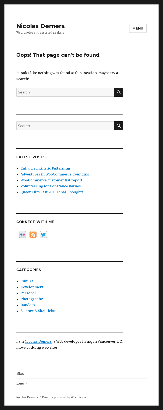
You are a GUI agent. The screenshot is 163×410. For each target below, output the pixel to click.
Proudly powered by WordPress (64, 397)
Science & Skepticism (39, 311)
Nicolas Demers (40, 26)
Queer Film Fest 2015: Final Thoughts (52, 192)
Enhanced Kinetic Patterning (45, 168)
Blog (20, 374)
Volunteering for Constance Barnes (51, 186)
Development (32, 287)
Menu (137, 28)
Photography (32, 299)
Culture (27, 281)
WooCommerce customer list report (51, 180)
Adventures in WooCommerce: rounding (55, 174)
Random (28, 305)
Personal (28, 293)
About (21, 384)
